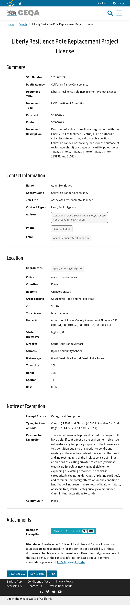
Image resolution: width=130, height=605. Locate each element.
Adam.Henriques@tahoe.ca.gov (71, 238)
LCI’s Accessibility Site (71, 562)
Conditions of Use (38, 581)
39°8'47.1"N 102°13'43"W (67, 269)
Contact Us (103, 3)
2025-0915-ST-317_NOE (73, 531)
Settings (118, 3)
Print (52, 573)
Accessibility (14, 586)
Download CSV (17, 573)
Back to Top (14, 581)
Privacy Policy (64, 581)
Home (10, 24)
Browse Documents (60, 586)
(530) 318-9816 (61, 228)
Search (23, 24)
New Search (37, 573)
